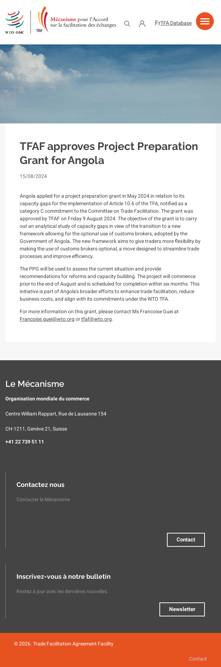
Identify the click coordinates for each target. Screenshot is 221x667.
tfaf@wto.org (96, 319)
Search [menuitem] (127, 23)
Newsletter (182, 609)
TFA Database (176, 23)
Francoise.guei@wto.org (47, 319)
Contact (186, 539)
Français (157, 23)
